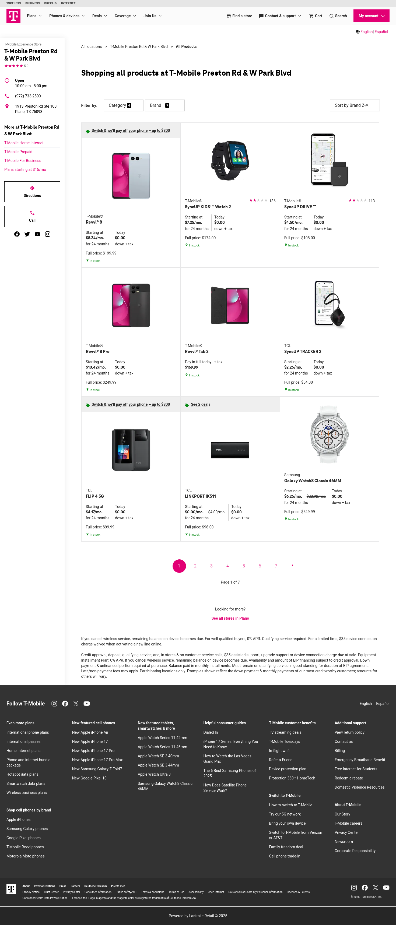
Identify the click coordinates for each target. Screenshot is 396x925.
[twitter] (27, 234)
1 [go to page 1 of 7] (179, 566)
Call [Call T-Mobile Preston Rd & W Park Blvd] (32, 216)
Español (381, 32)
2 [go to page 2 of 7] (195, 566)
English (366, 32)
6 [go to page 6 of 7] (260, 566)
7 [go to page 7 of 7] (276, 566)
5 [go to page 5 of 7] (244, 566)
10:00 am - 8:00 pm (31, 83)
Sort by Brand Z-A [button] (355, 105)
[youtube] (37, 234)
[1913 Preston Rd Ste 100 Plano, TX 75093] (32, 109)
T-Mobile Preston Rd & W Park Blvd (139, 46)
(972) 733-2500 (22, 96)
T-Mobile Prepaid (18, 152)
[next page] (292, 566)
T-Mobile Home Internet (24, 143)
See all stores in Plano (230, 618)
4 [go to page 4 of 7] (227, 566)
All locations (91, 46)
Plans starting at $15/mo (25, 169)
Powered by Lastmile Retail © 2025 (198, 916)
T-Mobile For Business (22, 160)
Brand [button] (155, 105)
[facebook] (17, 234)
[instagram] (47, 234)
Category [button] (117, 105)
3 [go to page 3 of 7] (211, 566)
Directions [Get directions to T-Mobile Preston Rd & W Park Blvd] (32, 191)
